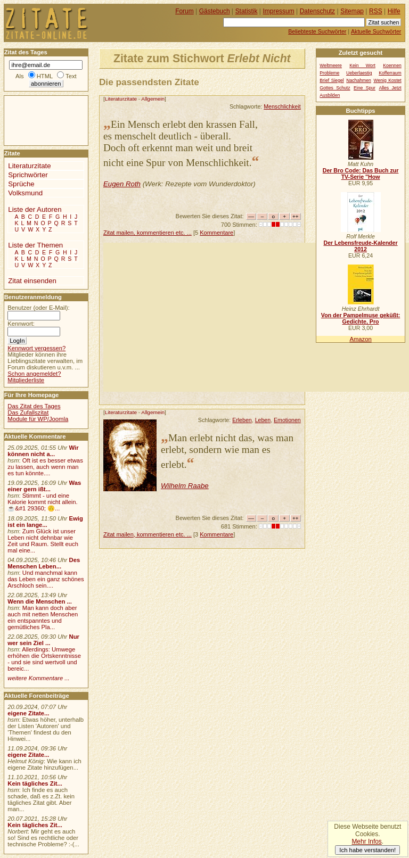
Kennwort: (21, 323)
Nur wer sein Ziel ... (43, 639)
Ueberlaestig (359, 73)
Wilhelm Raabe (185, 486)
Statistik (246, 11)
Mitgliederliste (25, 380)
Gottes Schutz (335, 87)
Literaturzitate (121, 99)
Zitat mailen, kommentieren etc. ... (147, 232)
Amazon (360, 339)
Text (71, 76)
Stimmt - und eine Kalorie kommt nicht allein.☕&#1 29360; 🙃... (42, 502)
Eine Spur (364, 87)
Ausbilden (330, 95)
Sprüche (21, 184)
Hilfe (394, 11)
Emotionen (287, 420)
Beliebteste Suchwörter (317, 31)
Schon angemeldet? (34, 373)
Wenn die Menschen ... (39, 601)
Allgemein (153, 99)
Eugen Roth (122, 184)
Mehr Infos (366, 841)
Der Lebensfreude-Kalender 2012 (360, 246)
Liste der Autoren (34, 209)
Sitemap (352, 11)
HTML (45, 76)
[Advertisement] (256, 317)
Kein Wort (362, 65)
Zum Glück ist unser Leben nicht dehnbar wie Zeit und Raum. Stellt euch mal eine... (42, 541)
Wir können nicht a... (42, 450)
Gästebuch (214, 11)
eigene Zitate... (28, 713)
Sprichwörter (27, 175)
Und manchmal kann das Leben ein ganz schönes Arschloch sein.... (45, 579)
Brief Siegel (331, 80)
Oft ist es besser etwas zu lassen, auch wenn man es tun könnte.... (45, 466)
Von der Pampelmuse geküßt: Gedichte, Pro (360, 318)
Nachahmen (358, 80)
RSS (375, 11)
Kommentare (216, 232)
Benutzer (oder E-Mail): (38, 307)
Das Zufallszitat (27, 412)
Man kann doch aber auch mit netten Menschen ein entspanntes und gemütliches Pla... (42, 617)
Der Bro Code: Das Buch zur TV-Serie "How (361, 173)
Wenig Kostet (387, 80)
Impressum (279, 11)
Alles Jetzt (390, 87)
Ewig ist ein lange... (45, 521)
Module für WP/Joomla (37, 419)
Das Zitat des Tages (33, 406)
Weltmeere (331, 65)
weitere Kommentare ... (38, 678)
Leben (263, 420)
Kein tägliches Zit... (34, 783)
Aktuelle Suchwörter (376, 31)
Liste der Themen (35, 245)
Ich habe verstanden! (367, 850)
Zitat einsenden (32, 281)
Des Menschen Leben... (43, 563)
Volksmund (25, 193)
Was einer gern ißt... (44, 486)
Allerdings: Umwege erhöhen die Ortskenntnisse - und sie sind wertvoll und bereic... (44, 659)
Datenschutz (317, 11)
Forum (184, 11)
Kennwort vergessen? (36, 348)
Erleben (242, 420)
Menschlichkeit (282, 106)
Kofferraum (390, 73)
